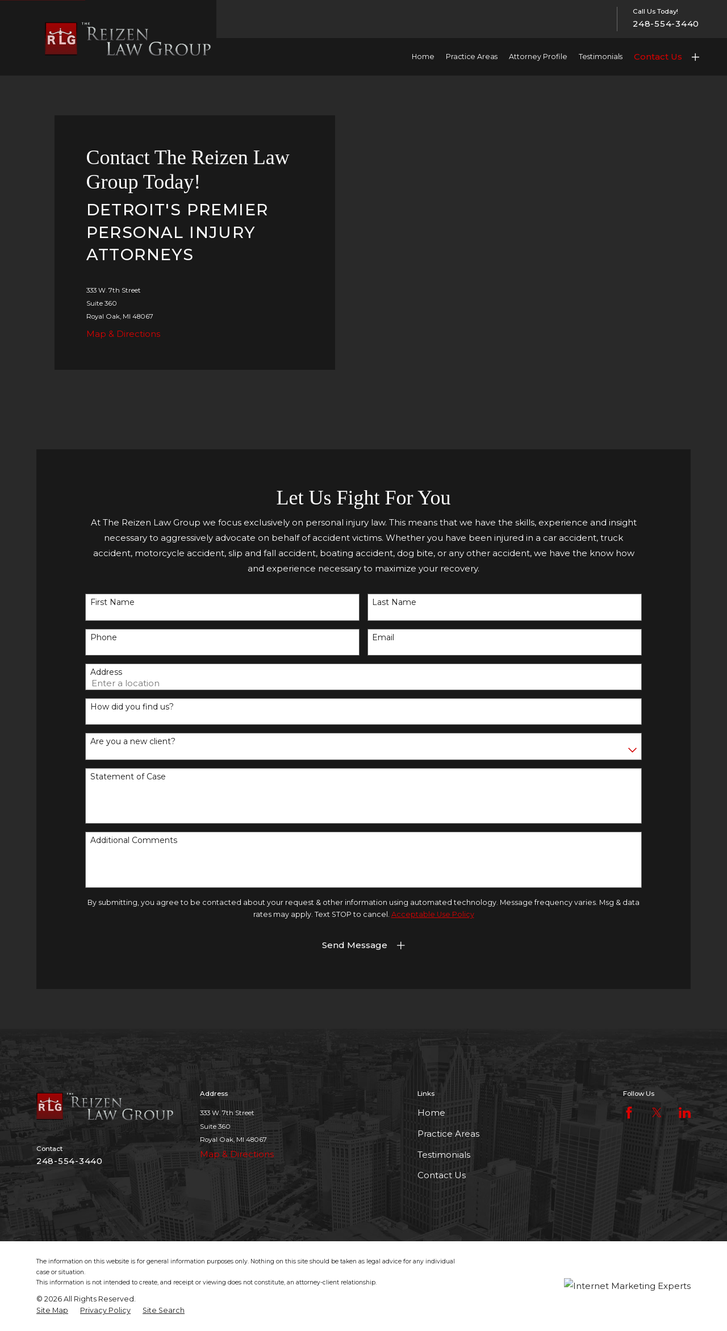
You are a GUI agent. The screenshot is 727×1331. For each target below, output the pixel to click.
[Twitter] (657, 1113)
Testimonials (443, 1154)
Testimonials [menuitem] (600, 56)
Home (431, 1112)
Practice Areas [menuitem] (472, 56)
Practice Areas (448, 1133)
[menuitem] (52, 1310)
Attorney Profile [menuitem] (538, 56)
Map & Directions (123, 333)
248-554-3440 (666, 24)
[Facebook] (629, 1113)
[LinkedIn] (685, 1113)
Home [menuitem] (423, 56)
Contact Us (658, 56)
